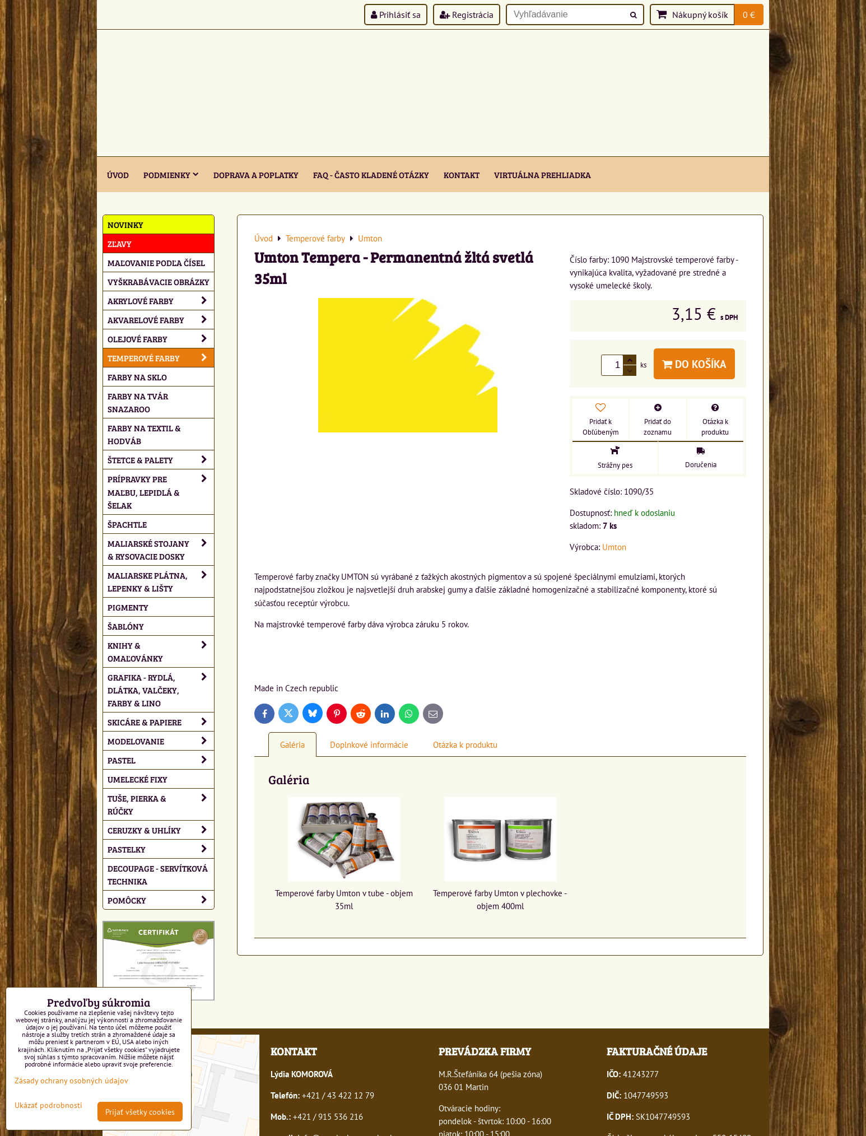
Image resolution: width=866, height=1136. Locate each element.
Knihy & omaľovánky (161, 651)
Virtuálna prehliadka (542, 174)
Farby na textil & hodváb (144, 434)
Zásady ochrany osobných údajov (71, 1080)
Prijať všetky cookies (140, 1111)
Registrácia (466, 14)
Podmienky (171, 174)
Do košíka (694, 364)
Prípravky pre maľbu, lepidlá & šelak (161, 491)
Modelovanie (161, 741)
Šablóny (126, 626)
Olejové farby (161, 338)
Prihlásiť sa (396, 14)
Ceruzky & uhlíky (161, 830)
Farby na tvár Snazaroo (138, 402)
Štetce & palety (161, 459)
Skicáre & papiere (161, 722)
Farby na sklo (137, 377)
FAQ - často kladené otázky (371, 174)
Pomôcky (161, 900)
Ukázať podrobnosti (48, 1105)
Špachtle (127, 524)
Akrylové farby (161, 300)
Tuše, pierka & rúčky (161, 804)
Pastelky (161, 849)
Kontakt (461, 174)
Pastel (161, 760)
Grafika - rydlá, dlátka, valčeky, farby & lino (161, 690)
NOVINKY (125, 224)
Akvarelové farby (161, 319)
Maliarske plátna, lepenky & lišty (161, 581)
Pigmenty (128, 607)
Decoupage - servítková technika (158, 874)
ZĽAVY (120, 243)
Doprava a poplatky (256, 174)
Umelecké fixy (137, 779)
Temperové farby (161, 357)
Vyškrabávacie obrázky (158, 281)
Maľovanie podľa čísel (156, 262)
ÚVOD (118, 174)
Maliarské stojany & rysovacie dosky (161, 549)
